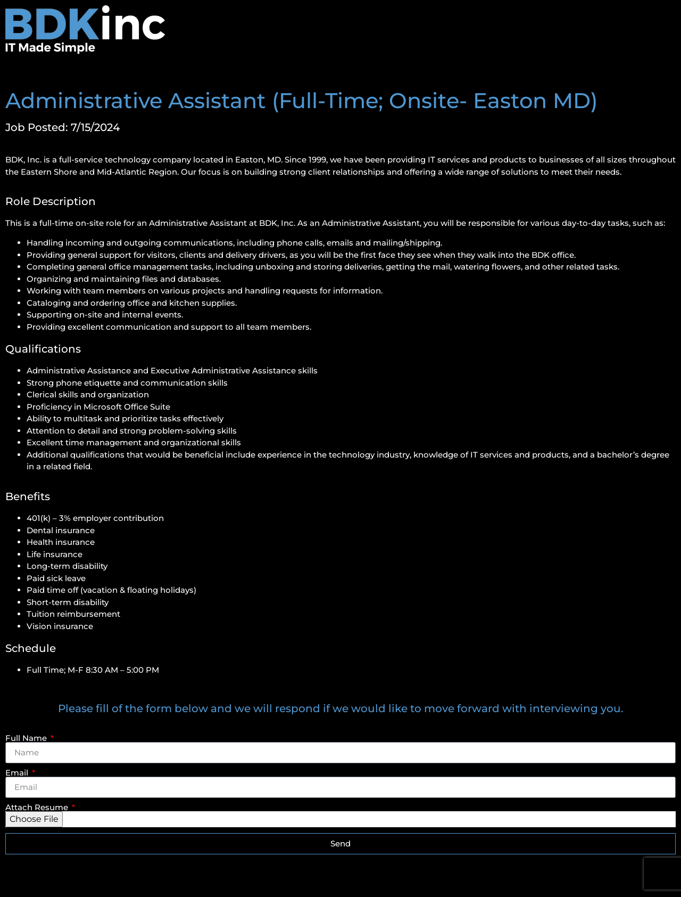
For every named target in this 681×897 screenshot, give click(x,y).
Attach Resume (37, 807)
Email (17, 773)
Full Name (27, 738)
